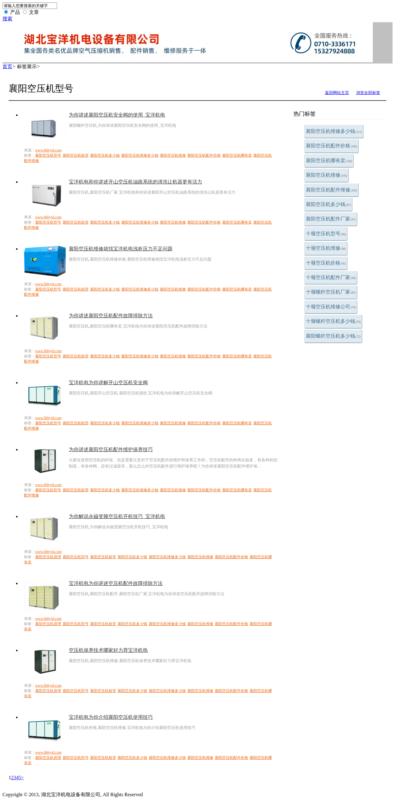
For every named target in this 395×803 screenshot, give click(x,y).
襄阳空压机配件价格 (331, 145)
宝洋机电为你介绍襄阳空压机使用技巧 (111, 717)
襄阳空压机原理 (48, 557)
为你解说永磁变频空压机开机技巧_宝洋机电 (117, 516)
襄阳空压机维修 (326, 175)
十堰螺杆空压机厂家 (331, 291)
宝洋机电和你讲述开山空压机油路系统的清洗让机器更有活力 (135, 181)
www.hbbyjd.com (48, 150)
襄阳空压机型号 (48, 155)
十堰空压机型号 (326, 233)
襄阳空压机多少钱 (328, 204)
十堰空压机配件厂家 (331, 277)
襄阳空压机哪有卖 (329, 160)
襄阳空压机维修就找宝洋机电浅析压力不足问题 (121, 248)
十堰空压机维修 (326, 248)
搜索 (7, 18)
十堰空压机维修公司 (331, 306)
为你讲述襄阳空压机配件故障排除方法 (111, 315)
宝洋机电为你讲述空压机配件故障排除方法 (116, 583)
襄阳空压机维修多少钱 (334, 131)
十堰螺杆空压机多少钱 (333, 321)
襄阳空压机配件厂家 (331, 218)
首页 (7, 66)
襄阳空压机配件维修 (331, 189)
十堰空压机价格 (326, 263)
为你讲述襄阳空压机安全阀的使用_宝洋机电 (117, 114)
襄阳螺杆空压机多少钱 (333, 336)
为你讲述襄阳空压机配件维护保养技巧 (111, 449)
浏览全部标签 (368, 92)
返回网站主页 (337, 92)
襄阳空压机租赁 (76, 155)
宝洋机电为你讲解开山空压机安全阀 (108, 382)
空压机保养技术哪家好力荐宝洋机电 (108, 650)
